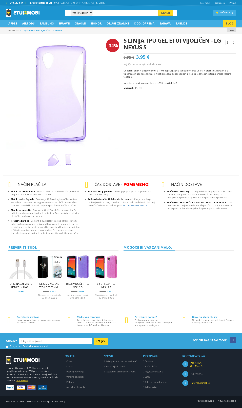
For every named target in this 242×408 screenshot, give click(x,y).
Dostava (149, 361)
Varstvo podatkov (75, 376)
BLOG (147, 376)
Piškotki (70, 382)
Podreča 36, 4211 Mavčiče (196, 364)
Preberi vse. (22, 380)
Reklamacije (150, 387)
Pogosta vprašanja (154, 371)
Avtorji (62, 401)
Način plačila (151, 366)
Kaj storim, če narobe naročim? (121, 371)
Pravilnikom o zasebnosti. (35, 346)
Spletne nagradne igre (156, 382)
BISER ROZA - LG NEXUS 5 (106, 285)
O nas (69, 361)
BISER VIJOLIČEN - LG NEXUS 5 (77, 285)
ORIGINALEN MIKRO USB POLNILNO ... (21, 285)
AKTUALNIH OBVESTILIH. (135, 205)
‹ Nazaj (231, 30)
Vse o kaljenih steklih (116, 366)
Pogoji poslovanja (75, 371)
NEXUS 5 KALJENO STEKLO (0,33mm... (49, 285)
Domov (11, 30)
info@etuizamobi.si (200, 382)
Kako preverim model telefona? (121, 361)
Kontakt (70, 366)
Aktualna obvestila (75, 387)
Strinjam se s (14, 346)
